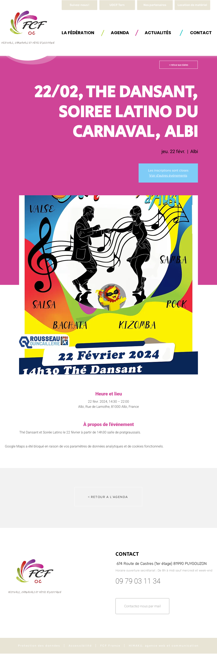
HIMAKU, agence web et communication (164, 645)
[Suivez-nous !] (79, 5)
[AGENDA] (120, 32)
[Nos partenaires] (155, 5)
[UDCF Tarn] (117, 5)
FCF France (110, 645)
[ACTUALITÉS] (157, 32)
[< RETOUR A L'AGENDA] (108, 496)
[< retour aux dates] (178, 65)
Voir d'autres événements (168, 175)
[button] (192, 5)
